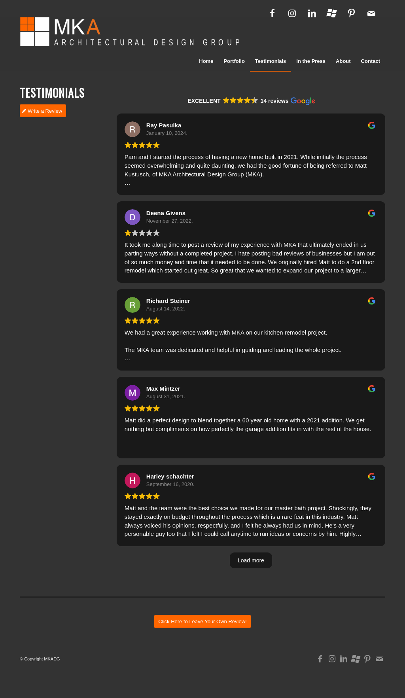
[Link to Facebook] (272, 13)
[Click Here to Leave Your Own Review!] (202, 650)
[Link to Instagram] (292, 13)
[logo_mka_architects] (129, 34)
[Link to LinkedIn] (312, 13)
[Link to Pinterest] (351, 13)
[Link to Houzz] (331, 13)
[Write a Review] (43, 110)
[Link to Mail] (371, 13)
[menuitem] (206, 61)
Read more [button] (138, 194)
